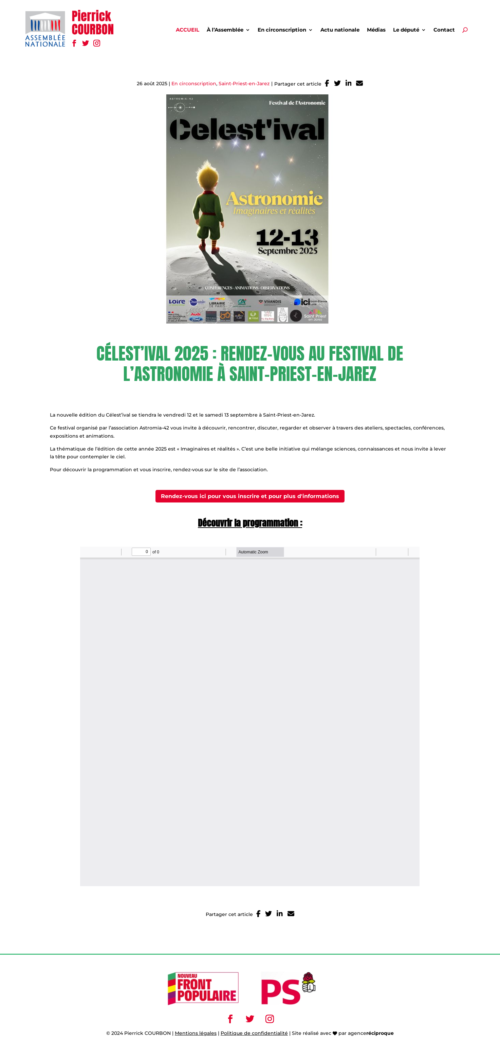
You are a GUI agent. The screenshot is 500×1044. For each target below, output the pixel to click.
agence (371, 1033)
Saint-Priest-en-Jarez (244, 83)
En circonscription (282, 30)
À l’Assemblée (225, 30)
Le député (406, 30)
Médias (376, 30)
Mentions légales (196, 1033)
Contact (444, 30)
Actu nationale (339, 30)
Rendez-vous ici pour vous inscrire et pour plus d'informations (250, 496)
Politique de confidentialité (254, 1033)
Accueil (187, 30)
